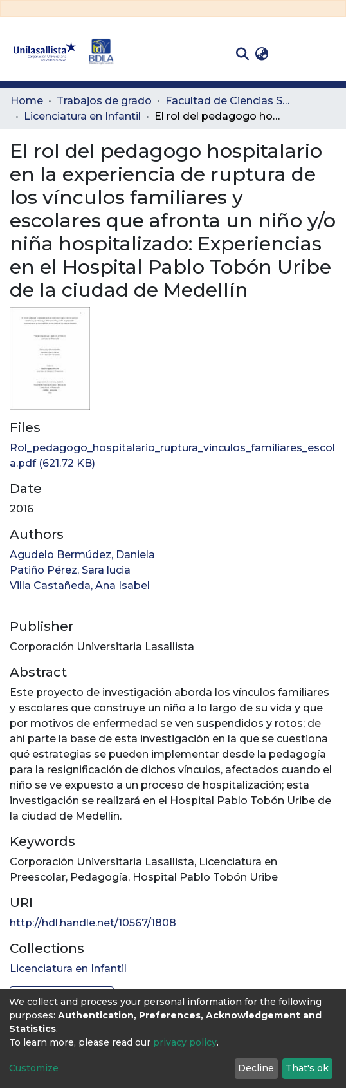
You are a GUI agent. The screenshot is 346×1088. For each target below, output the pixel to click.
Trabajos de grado (104, 101)
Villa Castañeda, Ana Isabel (80, 585)
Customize (34, 1068)
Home (26, 101)
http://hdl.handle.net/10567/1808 (93, 923)
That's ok (307, 1068)
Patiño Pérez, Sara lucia (70, 570)
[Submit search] (242, 54)
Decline (256, 1068)
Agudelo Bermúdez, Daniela (82, 555)
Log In (292, 54)
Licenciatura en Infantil (82, 116)
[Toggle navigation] (326, 54)
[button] (261, 54)
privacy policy (185, 1042)
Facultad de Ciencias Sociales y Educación (229, 101)
